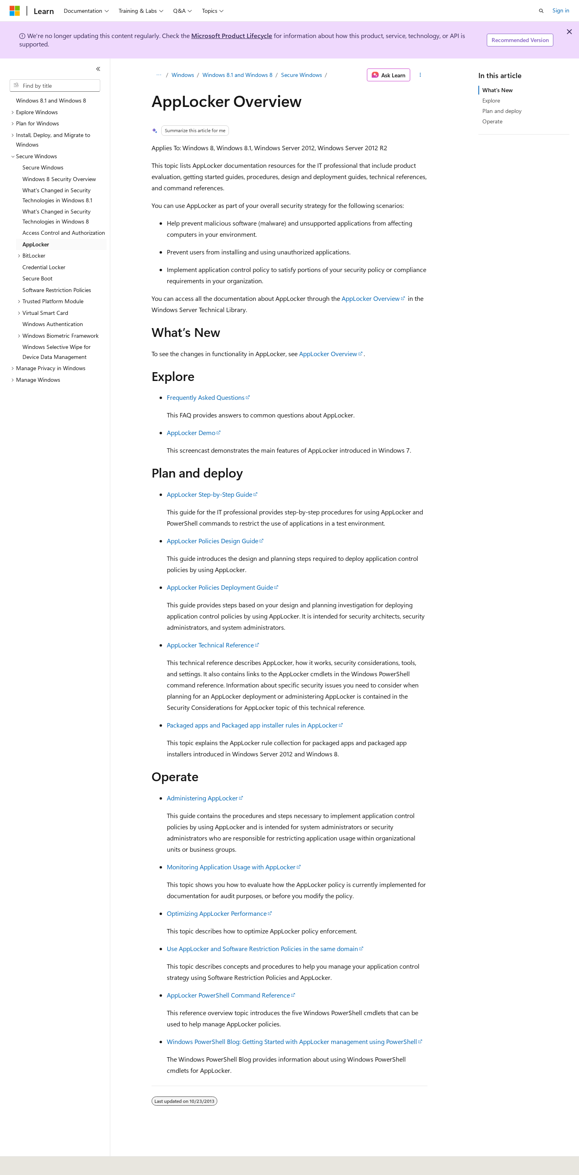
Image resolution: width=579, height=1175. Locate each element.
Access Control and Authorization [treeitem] (63, 232)
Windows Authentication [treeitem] (52, 324)
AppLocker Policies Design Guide (212, 540)
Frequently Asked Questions (206, 397)
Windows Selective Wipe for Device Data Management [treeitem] (56, 352)
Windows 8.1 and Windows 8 (237, 75)
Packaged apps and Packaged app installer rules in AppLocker (252, 725)
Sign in (561, 10)
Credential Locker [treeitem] (43, 267)
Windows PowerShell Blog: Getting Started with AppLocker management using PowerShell (292, 1041)
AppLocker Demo (191, 432)
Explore (491, 100)
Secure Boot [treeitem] (37, 278)
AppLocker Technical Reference (210, 645)
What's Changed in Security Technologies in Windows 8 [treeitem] (56, 216)
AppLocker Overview (371, 298)
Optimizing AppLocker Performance (217, 913)
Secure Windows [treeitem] (42, 167)
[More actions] (420, 75)
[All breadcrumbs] (159, 75)
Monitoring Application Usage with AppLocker (231, 867)
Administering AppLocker (202, 798)
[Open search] (541, 11)
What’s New (497, 90)
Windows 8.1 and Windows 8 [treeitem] (51, 100)
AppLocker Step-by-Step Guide (209, 494)
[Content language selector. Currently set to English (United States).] (46, 1163)
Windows (183, 75)
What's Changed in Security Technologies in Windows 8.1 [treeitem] (57, 195)
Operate (492, 121)
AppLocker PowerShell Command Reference (228, 995)
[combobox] (55, 85)
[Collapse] (98, 69)
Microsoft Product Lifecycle (231, 35)
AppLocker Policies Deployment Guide (220, 587)
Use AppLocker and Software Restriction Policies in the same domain (262, 948)
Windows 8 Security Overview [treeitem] (59, 179)
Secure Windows (301, 75)
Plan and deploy (502, 111)
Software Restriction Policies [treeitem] (56, 290)
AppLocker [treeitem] (35, 244)
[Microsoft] (15, 11)
